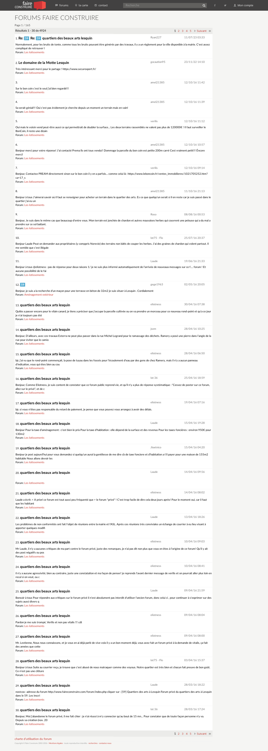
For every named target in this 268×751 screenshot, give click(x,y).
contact (101, 5)
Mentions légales (56, 743)
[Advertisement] (235, 77)
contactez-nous (105, 743)
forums (61, 5)
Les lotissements (34, 52)
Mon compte (243, 5)
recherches (93, 743)
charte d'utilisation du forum (33, 739)
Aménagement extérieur (38, 294)
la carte (81, 5)
